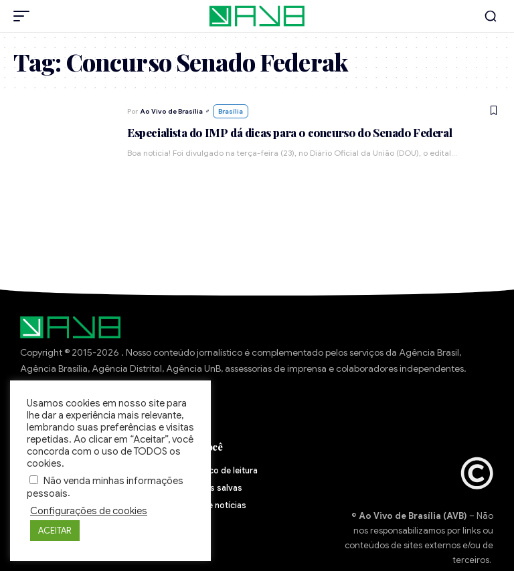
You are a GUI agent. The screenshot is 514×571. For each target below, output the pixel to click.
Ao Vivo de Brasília (172, 111)
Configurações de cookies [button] (88, 511)
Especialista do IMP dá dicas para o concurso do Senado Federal (289, 132)
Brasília (230, 111)
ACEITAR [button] (55, 530)
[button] (24, 16)
